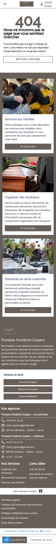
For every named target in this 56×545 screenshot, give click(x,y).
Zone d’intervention (12, 522)
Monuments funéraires (13, 477)
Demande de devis (41, 539)
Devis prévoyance (28, 389)
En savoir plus (28, 146)
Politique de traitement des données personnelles (21, 506)
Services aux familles (13, 482)
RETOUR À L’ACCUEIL (28, 59)
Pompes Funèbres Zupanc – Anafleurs (22, 436)
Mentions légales (10, 500)
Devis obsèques (28, 382)
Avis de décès (37, 469)
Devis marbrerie (28, 396)
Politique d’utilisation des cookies (19, 513)
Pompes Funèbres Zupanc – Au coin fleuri (24, 414)
